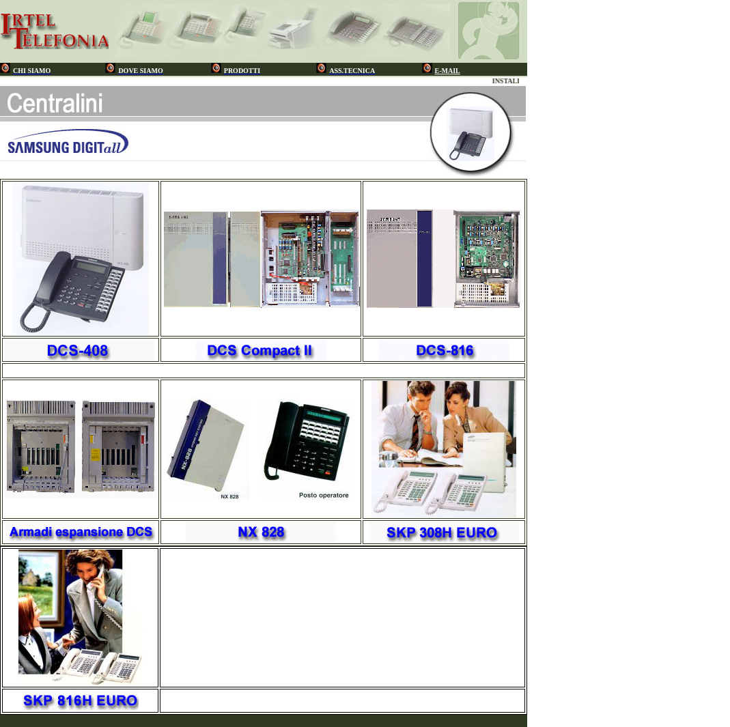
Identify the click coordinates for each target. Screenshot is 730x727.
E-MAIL (447, 70)
